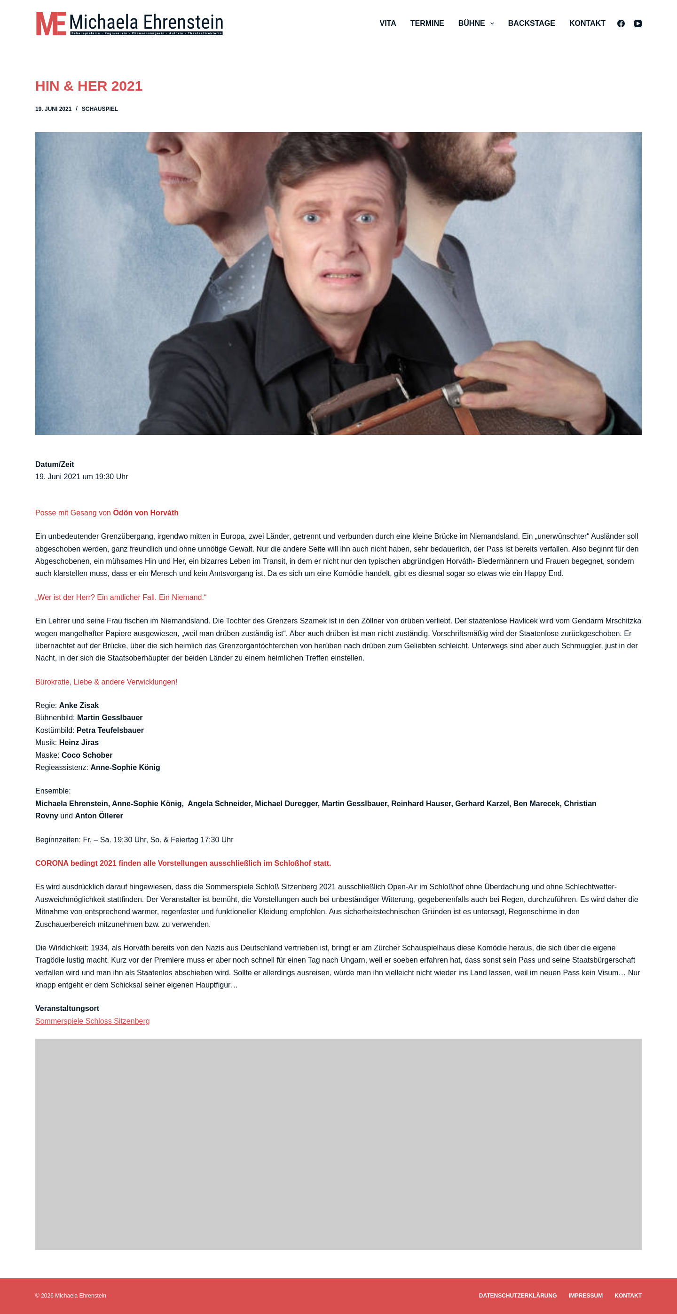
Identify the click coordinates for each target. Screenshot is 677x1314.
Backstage (531, 23)
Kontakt (587, 23)
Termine (427, 23)
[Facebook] (621, 23)
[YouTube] (638, 23)
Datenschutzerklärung (518, 1295)
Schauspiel (100, 109)
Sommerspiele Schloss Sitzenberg (92, 1021)
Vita (387, 23)
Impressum (586, 1295)
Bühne (478, 23)
